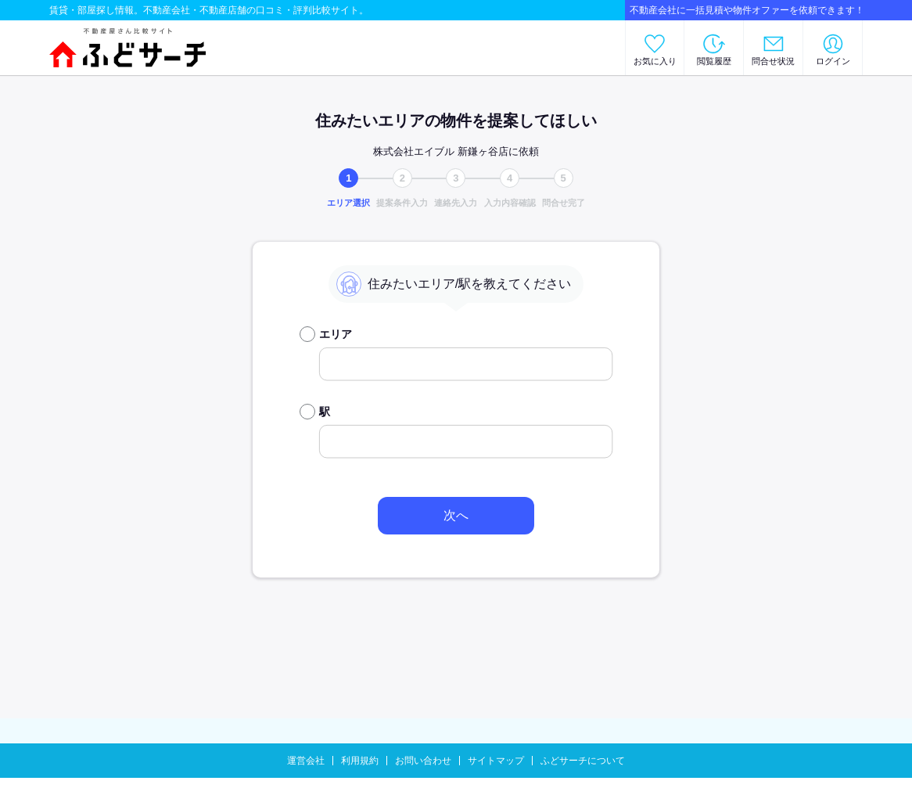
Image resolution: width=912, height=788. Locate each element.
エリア (335, 334)
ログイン (833, 61)
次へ (456, 515)
